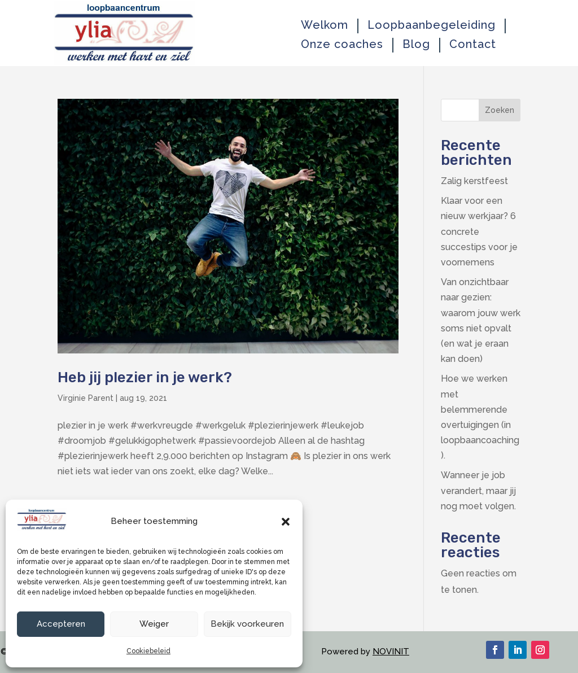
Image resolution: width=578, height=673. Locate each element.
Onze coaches (342, 44)
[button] (285, 521)
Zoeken (499, 110)
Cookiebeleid (148, 651)
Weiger (154, 624)
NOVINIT (391, 651)
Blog (416, 44)
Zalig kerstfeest (474, 181)
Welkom (324, 25)
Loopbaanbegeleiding (431, 25)
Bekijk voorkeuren (247, 624)
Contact (472, 44)
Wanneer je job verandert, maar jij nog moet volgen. (478, 490)
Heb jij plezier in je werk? (145, 377)
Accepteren (61, 624)
